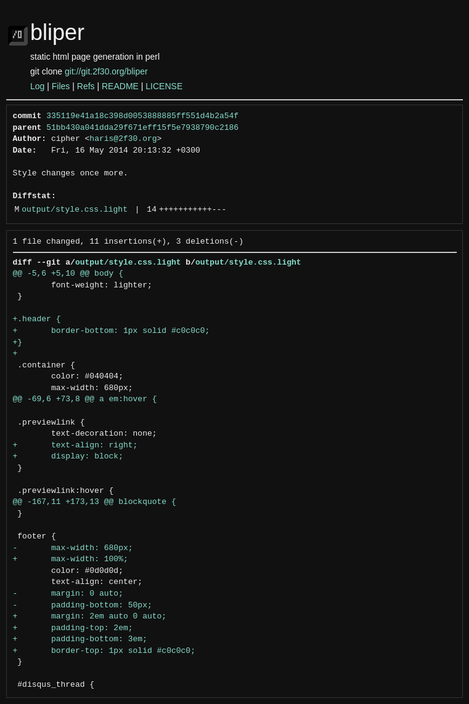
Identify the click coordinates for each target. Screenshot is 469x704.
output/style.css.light (75, 209)
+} (18, 342)
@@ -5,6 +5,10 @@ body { (68, 273)
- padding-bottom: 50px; (82, 605)
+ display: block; (68, 456)
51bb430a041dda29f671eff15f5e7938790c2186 (142, 128)
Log (37, 86)
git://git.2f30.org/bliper (106, 71)
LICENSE (163, 86)
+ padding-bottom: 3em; (80, 639)
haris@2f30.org (123, 139)
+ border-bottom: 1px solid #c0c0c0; (111, 331)
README (120, 86)
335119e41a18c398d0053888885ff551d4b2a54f (142, 116)
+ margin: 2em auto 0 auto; (90, 616)
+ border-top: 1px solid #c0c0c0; (104, 651)
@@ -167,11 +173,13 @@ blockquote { (94, 502)
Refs (86, 86)
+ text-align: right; (75, 445)
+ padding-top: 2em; (73, 628)
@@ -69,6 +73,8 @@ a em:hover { (85, 399)
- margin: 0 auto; (68, 593)
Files (61, 86)
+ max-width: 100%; (70, 559)
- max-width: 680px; (73, 548)
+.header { (37, 319)
